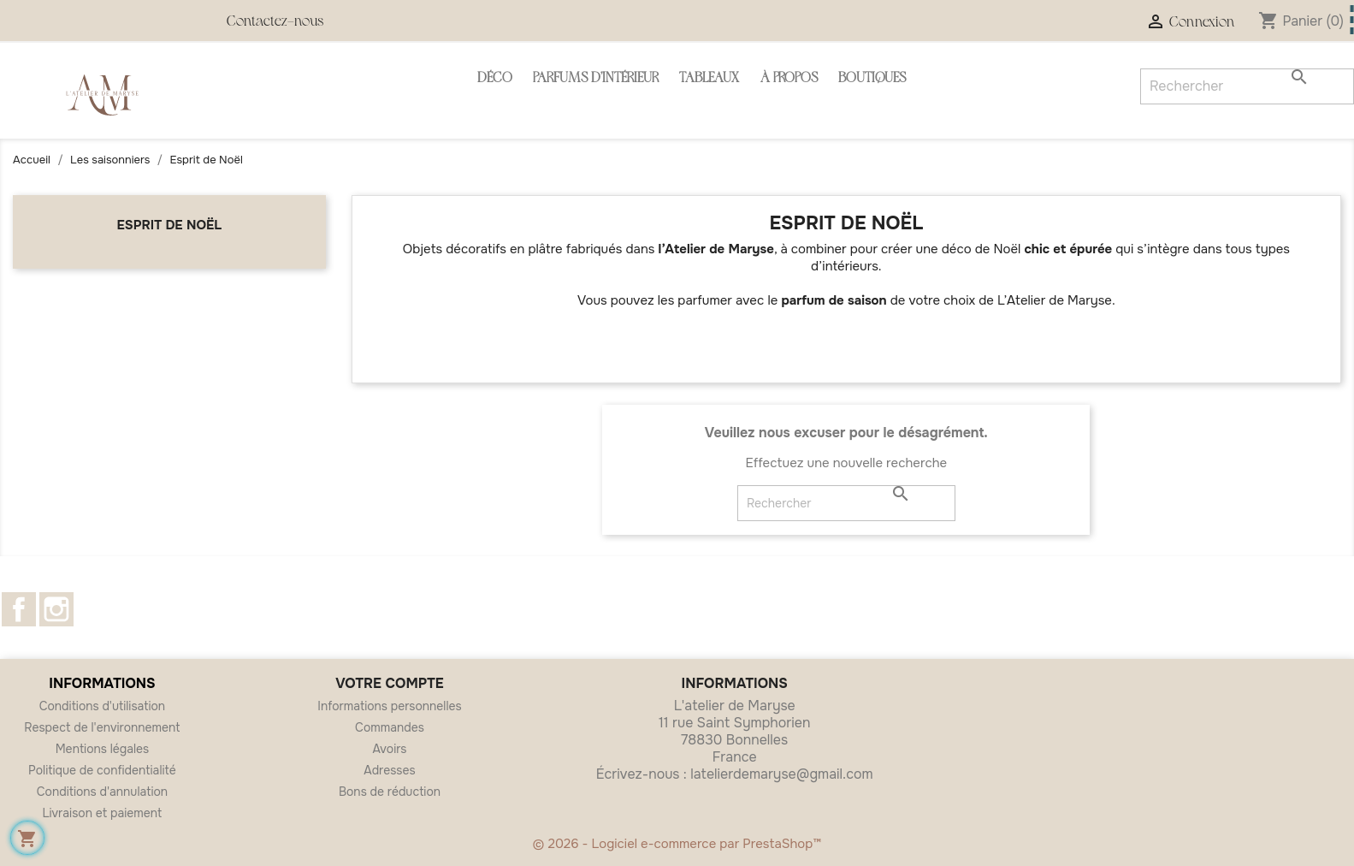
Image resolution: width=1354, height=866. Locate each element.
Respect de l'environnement (102, 727)
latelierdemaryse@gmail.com (781, 774)
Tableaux (709, 79)
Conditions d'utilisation (102, 706)
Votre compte (389, 683)
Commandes (389, 727)
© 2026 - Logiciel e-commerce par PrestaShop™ (677, 843)
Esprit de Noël (169, 225)
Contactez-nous (275, 22)
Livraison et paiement (103, 813)
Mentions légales (103, 748)
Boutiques (872, 79)
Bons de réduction (389, 791)
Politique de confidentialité (102, 770)
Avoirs (389, 748)
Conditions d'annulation (102, 791)
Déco (494, 79)
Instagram (56, 609)
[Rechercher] (846, 503)
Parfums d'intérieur (596, 79)
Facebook (19, 609)
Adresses (389, 770)
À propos (789, 79)
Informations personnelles (389, 706)
